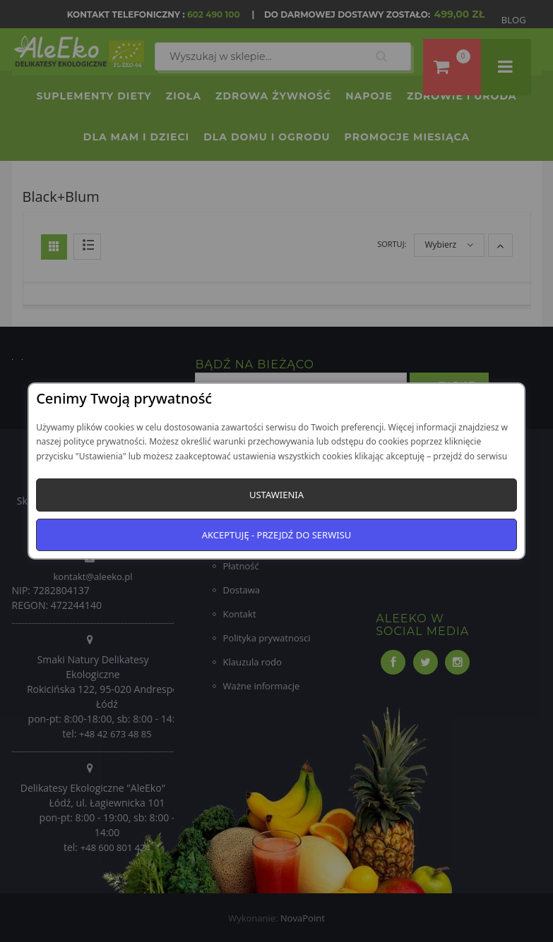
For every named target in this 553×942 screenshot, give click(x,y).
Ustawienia (276, 494)
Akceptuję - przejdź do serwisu (277, 535)
